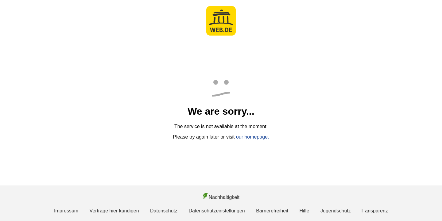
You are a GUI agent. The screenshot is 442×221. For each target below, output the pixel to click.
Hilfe (304, 210)
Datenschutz (163, 210)
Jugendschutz (335, 210)
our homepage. (252, 136)
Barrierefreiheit (272, 210)
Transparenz (374, 210)
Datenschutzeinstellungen (216, 210)
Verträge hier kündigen (114, 210)
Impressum (66, 210)
